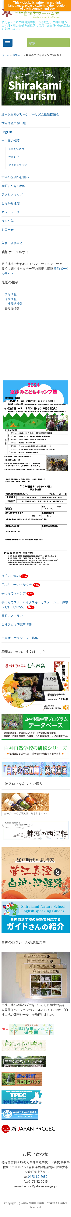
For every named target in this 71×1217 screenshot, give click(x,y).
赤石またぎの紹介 (14, 186)
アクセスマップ (17, 165)
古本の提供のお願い (15, 177)
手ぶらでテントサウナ (21, 585)
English (7, 132)
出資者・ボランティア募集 (20, 638)
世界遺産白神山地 (14, 123)
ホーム (5, 55)
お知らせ (17, 55)
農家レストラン (12, 616)
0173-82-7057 (37, 1177)
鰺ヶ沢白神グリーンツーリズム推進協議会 (30, 114)
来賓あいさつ (16, 149)
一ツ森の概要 (11, 140)
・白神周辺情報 (12, 304)
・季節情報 (9, 294)
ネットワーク (11, 212)
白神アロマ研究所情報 (17, 624)
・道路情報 (9, 299)
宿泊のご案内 (15, 576)
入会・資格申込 (12, 243)
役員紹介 (13, 157)
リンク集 (8, 221)
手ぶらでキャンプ (18, 593)
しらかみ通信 (11, 203)
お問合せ (8, 230)
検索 (65, 43)
